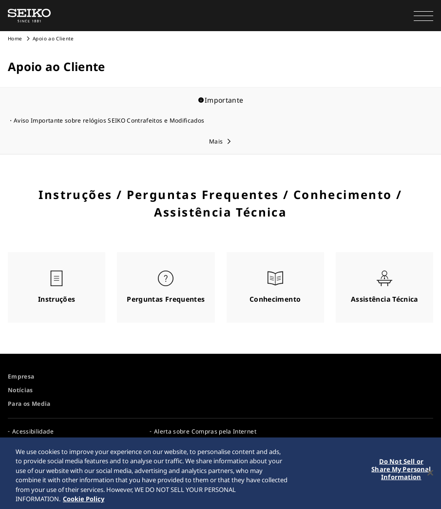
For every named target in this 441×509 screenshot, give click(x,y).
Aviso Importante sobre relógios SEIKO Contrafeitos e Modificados (109, 120)
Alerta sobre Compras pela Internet (205, 431)
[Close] (430, 474)
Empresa (21, 376)
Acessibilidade (33, 431)
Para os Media (29, 404)
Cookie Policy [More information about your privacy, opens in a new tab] (83, 500)
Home (15, 38)
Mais (216, 141)
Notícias (20, 390)
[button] (423, 15)
